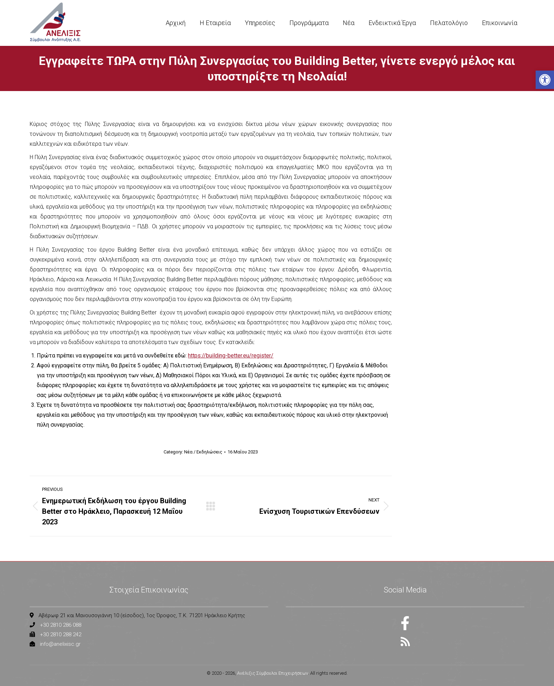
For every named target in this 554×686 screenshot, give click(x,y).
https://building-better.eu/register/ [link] (230, 355)
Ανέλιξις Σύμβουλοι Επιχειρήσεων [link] (272, 673)
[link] (545, 80)
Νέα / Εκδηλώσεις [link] (203, 452)
